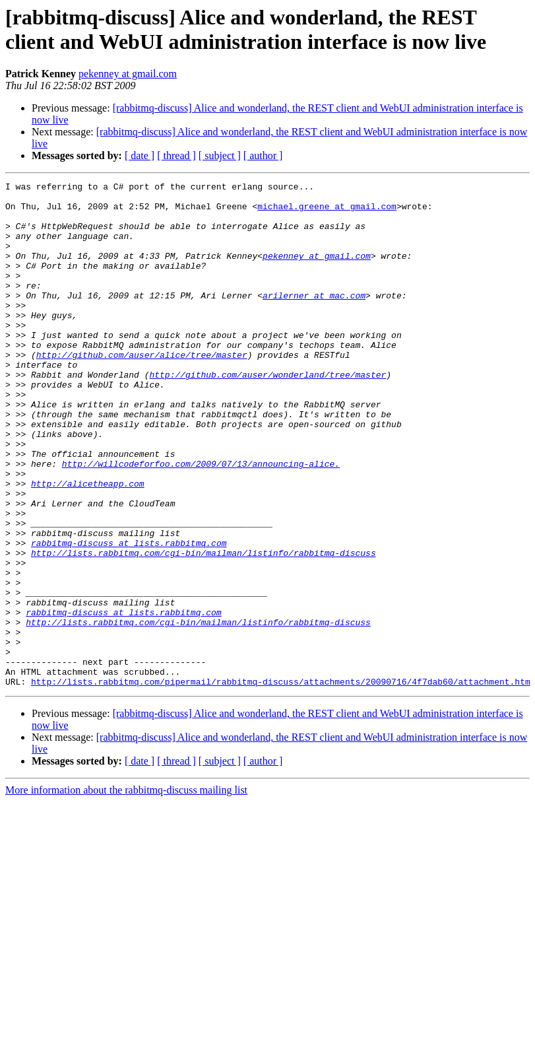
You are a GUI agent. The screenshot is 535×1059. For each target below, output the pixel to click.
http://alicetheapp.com (87, 545)
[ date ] (139, 155)
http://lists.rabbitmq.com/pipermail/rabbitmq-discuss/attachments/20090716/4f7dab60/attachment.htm (280, 782)
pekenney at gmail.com (128, 73)
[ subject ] (220, 155)
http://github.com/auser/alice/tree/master (141, 390)
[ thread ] (176, 155)
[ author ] (263, 155)
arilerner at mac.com (314, 319)
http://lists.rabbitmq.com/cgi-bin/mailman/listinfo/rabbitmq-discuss (203, 628)
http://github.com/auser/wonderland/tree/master (267, 414)
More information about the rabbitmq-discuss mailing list (126, 891)
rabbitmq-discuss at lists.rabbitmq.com (128, 616)
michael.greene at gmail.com (326, 212)
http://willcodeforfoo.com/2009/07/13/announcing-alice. (201, 521)
